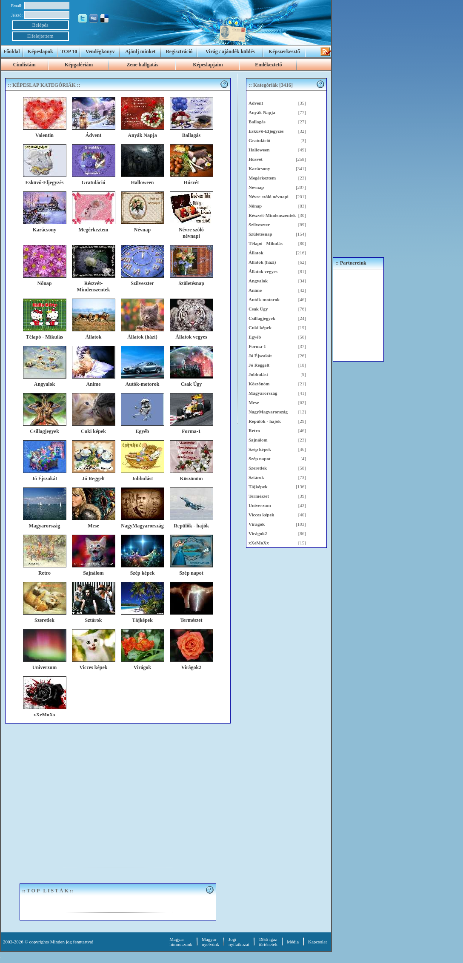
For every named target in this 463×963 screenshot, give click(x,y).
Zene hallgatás (142, 65)
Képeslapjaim (208, 65)
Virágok (257, 524)
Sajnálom (258, 439)
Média (293, 941)
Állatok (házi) (262, 262)
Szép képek (260, 449)
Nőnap (255, 205)
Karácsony (259, 168)
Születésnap (260, 233)
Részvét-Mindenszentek (272, 215)
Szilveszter (259, 224)
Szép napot (260, 458)
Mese (254, 402)
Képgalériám (79, 65)
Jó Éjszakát (260, 355)
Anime (255, 290)
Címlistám (24, 65)
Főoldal (11, 51)
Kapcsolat (317, 941)
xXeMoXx (259, 542)
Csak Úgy (258, 308)
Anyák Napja (262, 112)
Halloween (259, 149)
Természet (259, 496)
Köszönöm (259, 383)
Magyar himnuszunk (180, 942)
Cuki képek (260, 327)
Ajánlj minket (140, 51)
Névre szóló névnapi (269, 196)
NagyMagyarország (268, 411)
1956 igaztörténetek (268, 942)
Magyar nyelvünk (210, 942)
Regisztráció (179, 51)
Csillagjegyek (262, 318)
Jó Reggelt (259, 365)
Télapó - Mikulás (266, 243)
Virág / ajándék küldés (230, 51)
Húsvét (256, 159)
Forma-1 (257, 346)
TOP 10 (69, 51)
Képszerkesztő (284, 51)
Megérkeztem (262, 177)
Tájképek (258, 486)
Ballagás (257, 121)
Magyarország (263, 393)
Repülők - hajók (265, 421)
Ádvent (256, 102)
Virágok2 (258, 533)
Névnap (256, 187)
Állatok (256, 252)
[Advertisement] (118, 787)
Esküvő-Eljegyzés (266, 131)
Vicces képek (261, 514)
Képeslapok (40, 51)
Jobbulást (258, 374)
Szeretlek (258, 467)
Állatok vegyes (263, 271)
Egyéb (255, 336)
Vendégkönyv (100, 51)
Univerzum (260, 505)
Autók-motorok (264, 299)
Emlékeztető (268, 65)
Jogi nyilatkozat (239, 942)
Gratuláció (259, 140)
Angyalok (258, 280)
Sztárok (256, 477)
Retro (254, 430)
